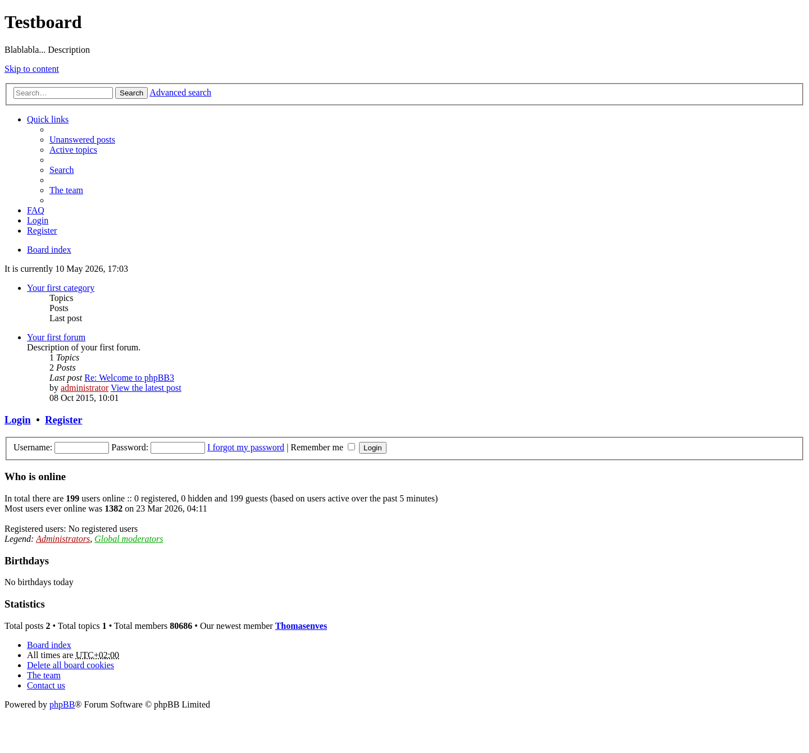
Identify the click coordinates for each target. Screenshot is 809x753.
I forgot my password (245, 447)
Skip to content (31, 69)
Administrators (63, 539)
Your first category (60, 288)
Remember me (322, 447)
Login (17, 420)
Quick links (48, 119)
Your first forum (56, 337)
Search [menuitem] (61, 170)
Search (131, 93)
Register (63, 420)
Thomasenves (301, 626)
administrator (84, 388)
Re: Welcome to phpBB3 (129, 377)
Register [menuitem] (42, 230)
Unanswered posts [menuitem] (82, 139)
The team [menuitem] (66, 190)
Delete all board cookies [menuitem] (70, 665)
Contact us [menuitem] (46, 685)
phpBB (62, 704)
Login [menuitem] (37, 220)
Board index (49, 645)
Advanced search (180, 92)
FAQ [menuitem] (35, 210)
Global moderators (128, 539)
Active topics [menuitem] (73, 149)
